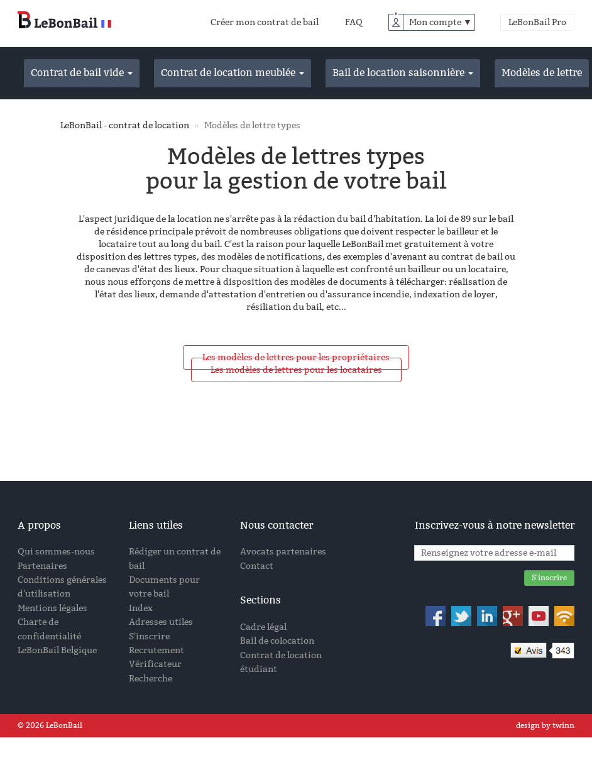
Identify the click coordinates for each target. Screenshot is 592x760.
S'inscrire (149, 636)
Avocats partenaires (283, 551)
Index (141, 608)
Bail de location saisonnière (402, 73)
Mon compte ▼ (440, 22)
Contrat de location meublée (232, 73)
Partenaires (42, 566)
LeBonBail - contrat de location (124, 125)
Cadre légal (263, 627)
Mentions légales (52, 608)
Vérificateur (155, 664)
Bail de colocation (277, 641)
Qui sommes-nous (56, 551)
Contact (256, 566)
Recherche (150, 678)
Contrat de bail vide (82, 73)
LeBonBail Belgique (57, 650)
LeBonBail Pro (537, 22)
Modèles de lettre (542, 73)
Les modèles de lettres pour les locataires (296, 370)
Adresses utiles (161, 622)
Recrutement (156, 650)
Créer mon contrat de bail (265, 22)
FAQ (354, 22)
